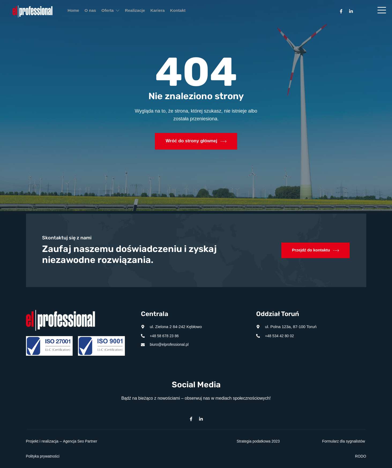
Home (75, 11)
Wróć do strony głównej (196, 141)
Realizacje (152, 11)
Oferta (123, 11)
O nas (97, 11)
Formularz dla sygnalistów (342, 441)
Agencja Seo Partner (81, 441)
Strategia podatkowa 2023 (256, 441)
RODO (360, 456)
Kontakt (204, 11)
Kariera (179, 11)
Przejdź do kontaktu (314, 250)
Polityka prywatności (44, 456)
